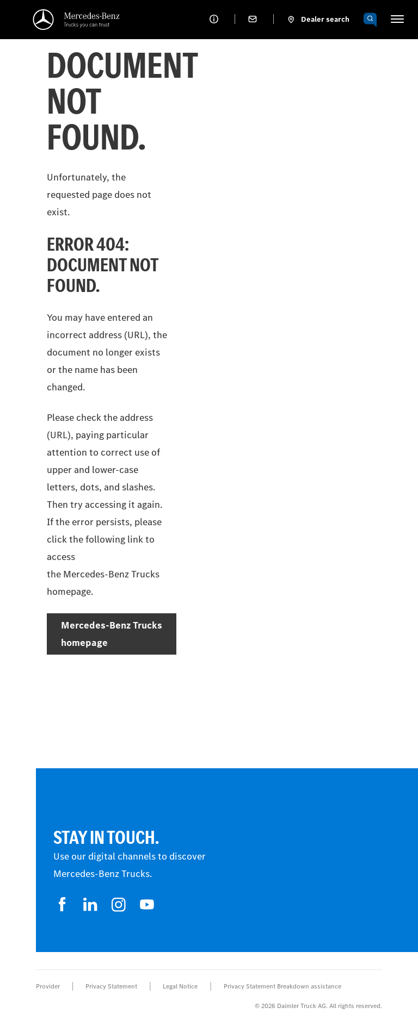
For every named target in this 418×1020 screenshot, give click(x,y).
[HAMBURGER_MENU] (397, 19)
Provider (48, 986)
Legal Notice (180, 986)
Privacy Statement (111, 986)
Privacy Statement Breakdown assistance (282, 986)
